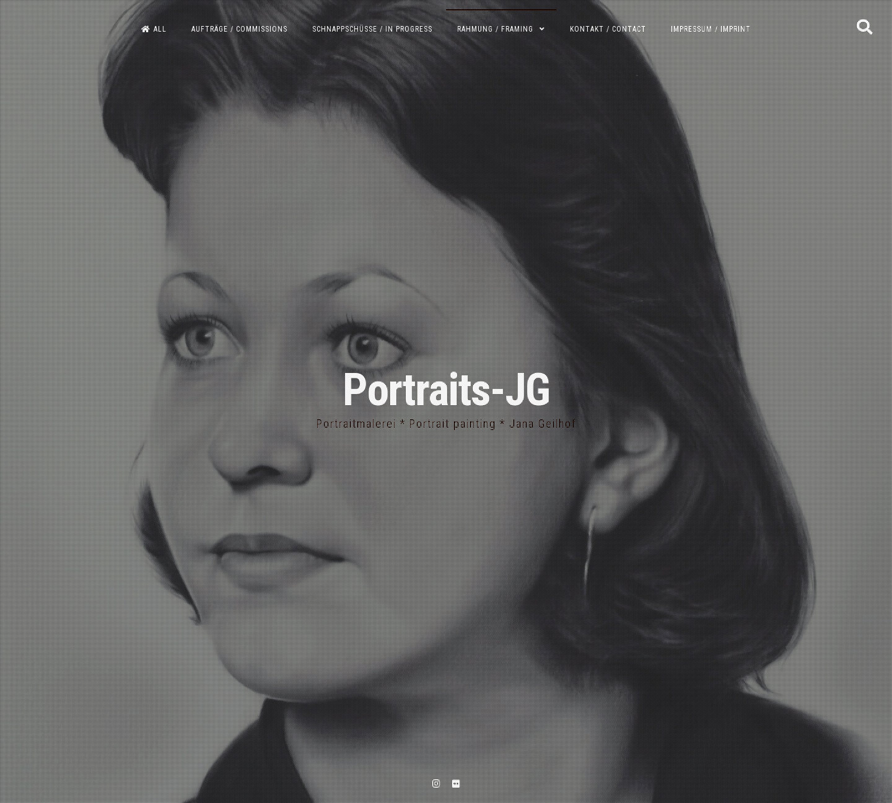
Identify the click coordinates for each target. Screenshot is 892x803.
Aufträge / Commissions (239, 29)
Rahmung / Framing (495, 29)
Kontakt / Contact (608, 29)
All (154, 29)
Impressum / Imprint (711, 29)
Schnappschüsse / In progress (372, 29)
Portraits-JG (446, 390)
